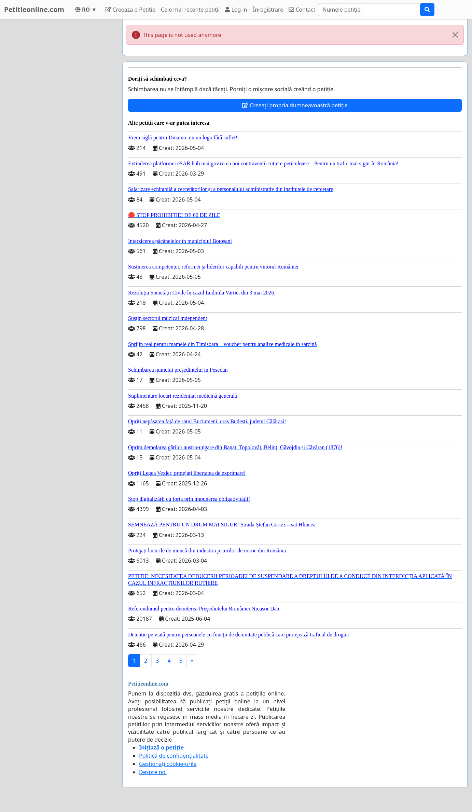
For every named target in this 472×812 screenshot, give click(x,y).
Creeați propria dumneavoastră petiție (295, 105)
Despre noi (153, 772)
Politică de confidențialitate (174, 755)
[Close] (455, 34)
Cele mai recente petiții (190, 9)
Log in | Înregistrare (254, 9)
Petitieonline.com (34, 9)
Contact (302, 9)
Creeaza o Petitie (130, 9)
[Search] (369, 9)
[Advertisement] (55, 121)
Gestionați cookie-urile (168, 764)
